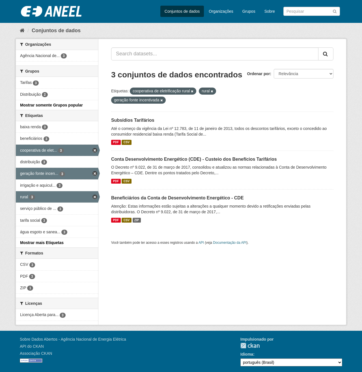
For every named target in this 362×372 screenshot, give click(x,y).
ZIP (136, 220)
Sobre (269, 11)
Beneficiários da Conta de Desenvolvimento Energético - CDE (177, 197)
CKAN (250, 346)
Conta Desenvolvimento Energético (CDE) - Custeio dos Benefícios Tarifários (194, 159)
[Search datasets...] (214, 53)
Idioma (246, 354)
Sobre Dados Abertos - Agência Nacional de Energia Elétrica (73, 339)
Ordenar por (258, 73)
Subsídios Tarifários (132, 120)
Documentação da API (229, 243)
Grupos (248, 11)
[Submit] (334, 10)
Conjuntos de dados (182, 11)
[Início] (22, 30)
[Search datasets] (311, 11)
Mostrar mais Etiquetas (42, 242)
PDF (116, 142)
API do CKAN (32, 346)
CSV (127, 142)
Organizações (221, 11)
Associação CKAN (36, 353)
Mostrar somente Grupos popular (51, 105)
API (201, 243)
